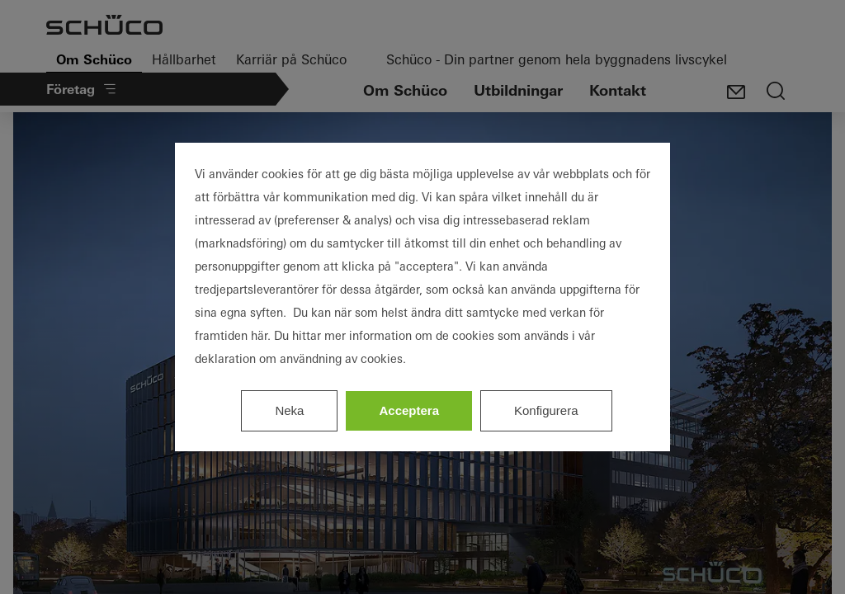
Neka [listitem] (289, 410)
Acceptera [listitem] (409, 410)
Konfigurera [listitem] (546, 410)
